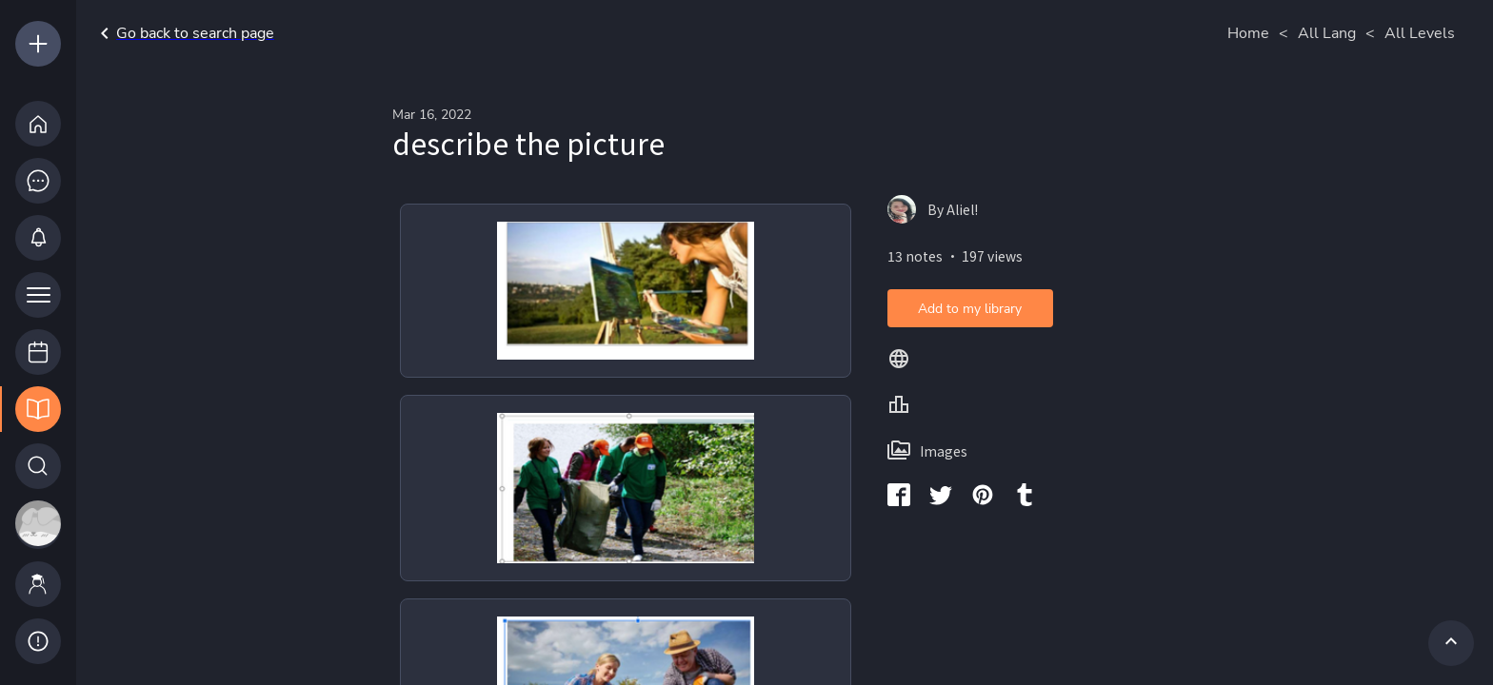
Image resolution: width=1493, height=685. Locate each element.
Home (1248, 33)
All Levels (1419, 33)
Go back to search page (183, 33)
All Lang (1327, 33)
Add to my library (970, 309)
